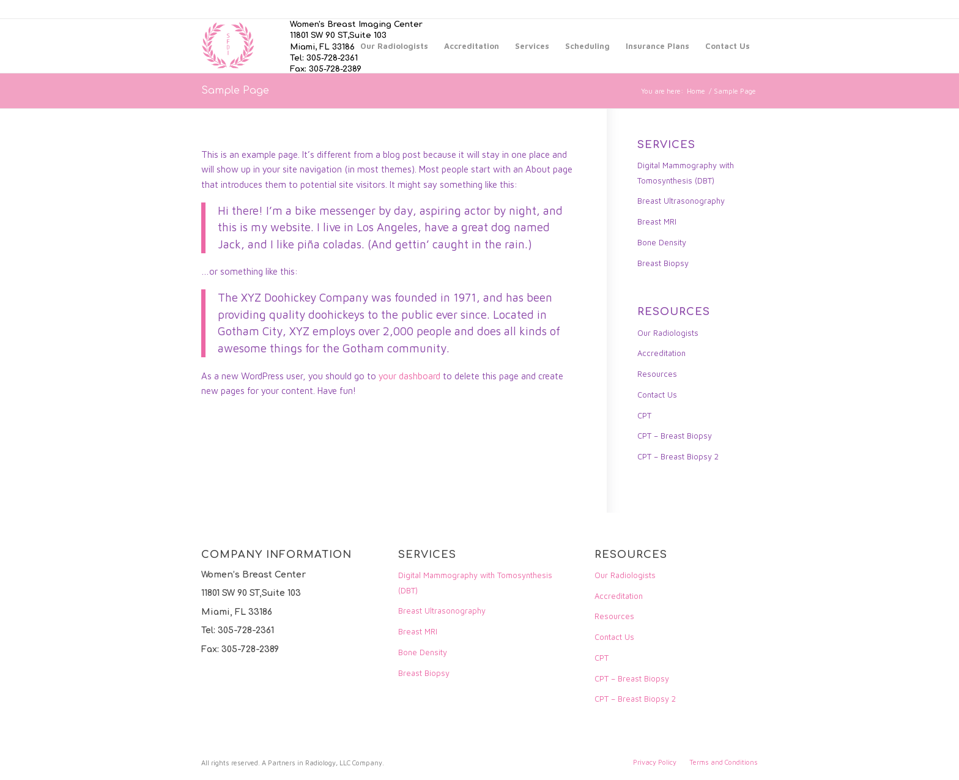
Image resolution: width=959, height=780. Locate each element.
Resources (657, 374)
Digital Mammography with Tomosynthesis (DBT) (685, 172)
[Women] (228, 46)
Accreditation (661, 353)
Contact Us (657, 394)
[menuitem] (394, 46)
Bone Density (661, 242)
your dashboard (409, 376)
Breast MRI (656, 221)
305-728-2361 (332, 58)
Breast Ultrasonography (681, 201)
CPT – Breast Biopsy (674, 435)
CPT (644, 415)
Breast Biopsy (663, 263)
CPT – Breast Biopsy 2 (678, 456)
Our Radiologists (667, 333)
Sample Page (235, 90)
